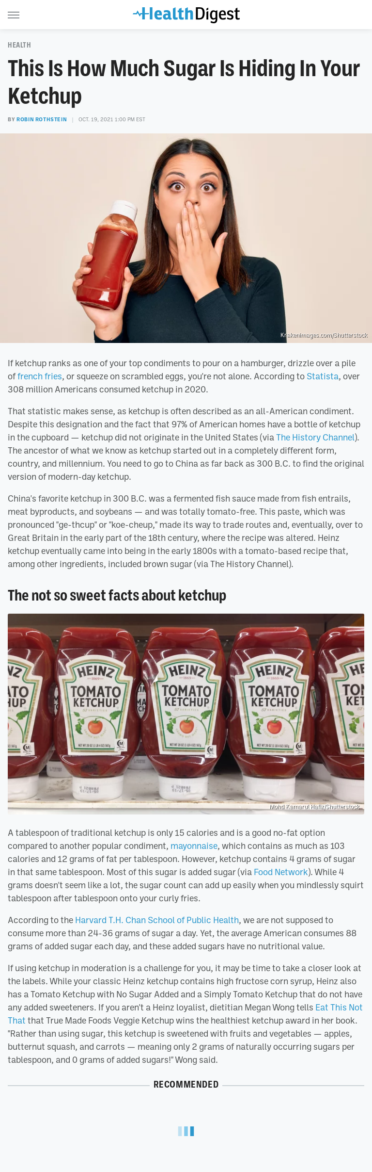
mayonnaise (193, 845)
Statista (323, 376)
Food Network (281, 871)
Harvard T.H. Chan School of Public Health (157, 919)
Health (19, 45)
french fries (39, 376)
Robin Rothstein (41, 119)
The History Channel (315, 437)
